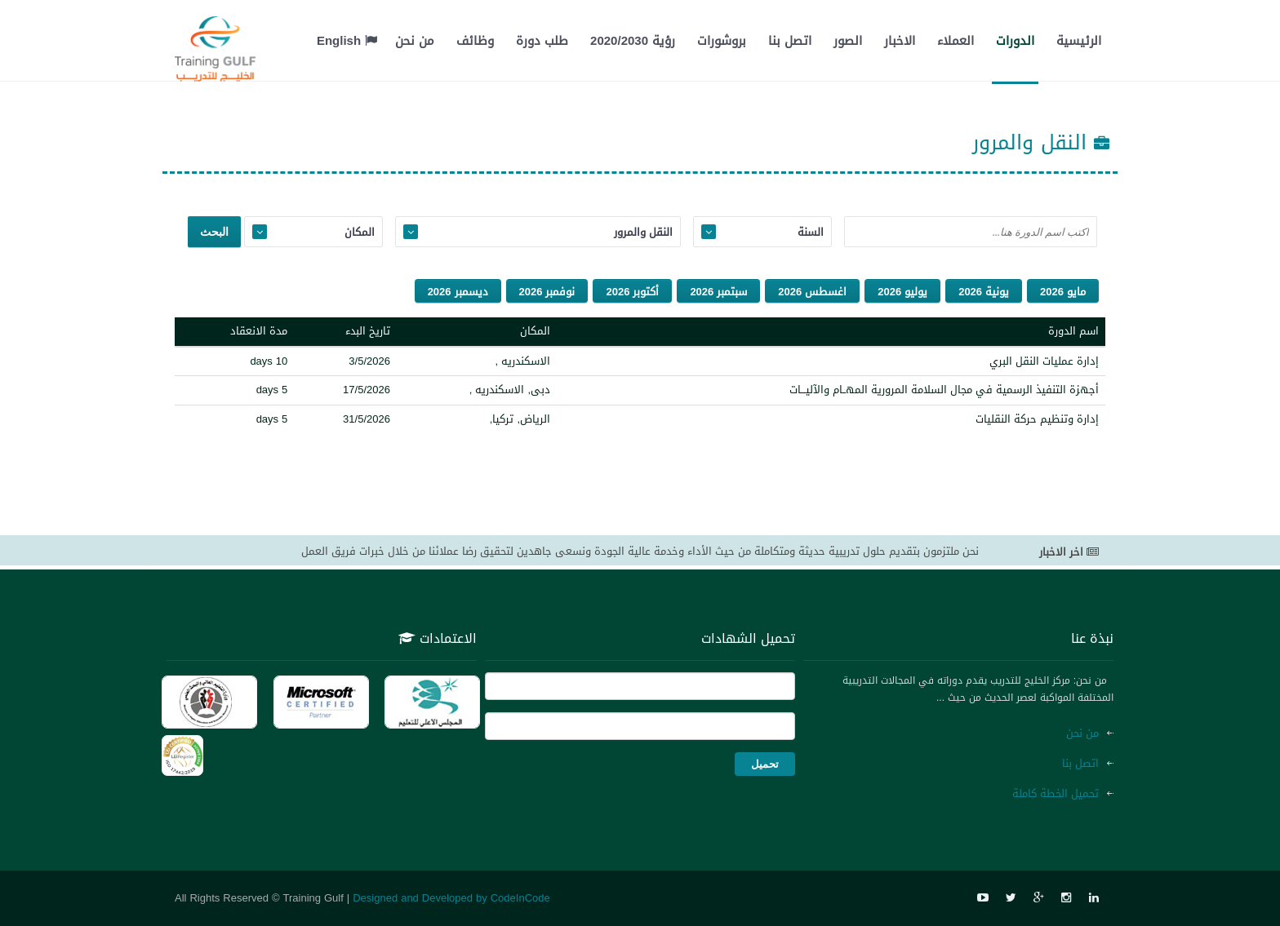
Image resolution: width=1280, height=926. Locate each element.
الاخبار (899, 40)
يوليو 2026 (902, 291)
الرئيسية (1078, 40)
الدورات (1015, 40)
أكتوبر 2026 (632, 291)
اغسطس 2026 (812, 291)
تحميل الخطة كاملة (1055, 793)
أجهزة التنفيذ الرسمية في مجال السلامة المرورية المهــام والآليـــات (944, 389)
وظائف (475, 40)
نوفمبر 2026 (547, 291)
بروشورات (721, 40)
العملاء (955, 40)
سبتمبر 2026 (718, 291)
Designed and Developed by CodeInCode (451, 898)
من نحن (414, 40)
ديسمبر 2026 (458, 291)
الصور (847, 40)
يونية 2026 (983, 291)
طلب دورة (542, 40)
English (347, 40)
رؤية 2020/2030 (632, 40)
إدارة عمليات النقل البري (1044, 361)
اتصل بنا (789, 40)
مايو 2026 (1063, 291)
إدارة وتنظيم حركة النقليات (1037, 419)
